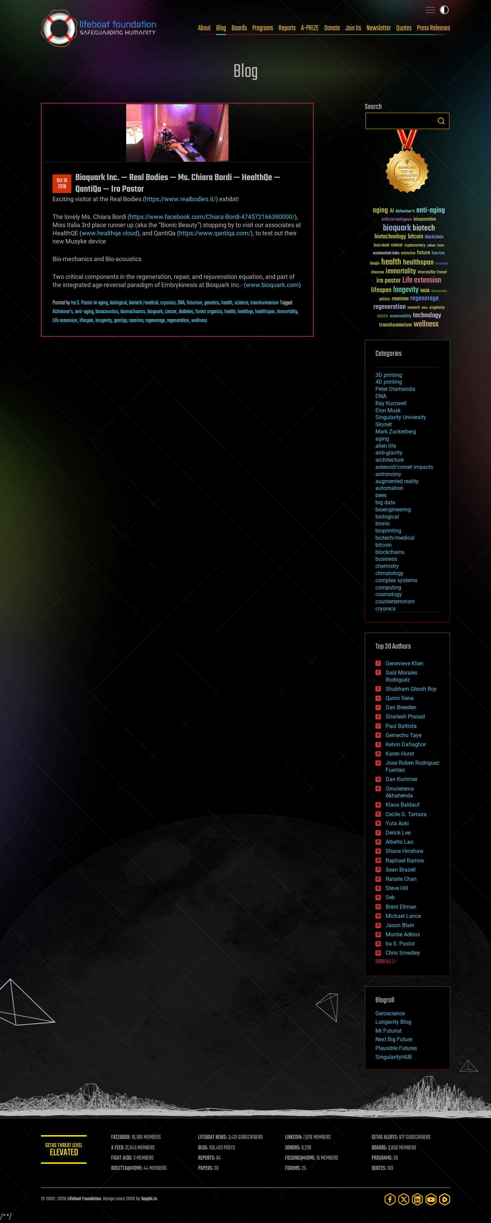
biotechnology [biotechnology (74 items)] (390, 236)
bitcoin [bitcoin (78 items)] (415, 236)
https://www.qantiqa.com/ (215, 233)
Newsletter (379, 28)
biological (118, 303)
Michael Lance (403, 916)
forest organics (208, 311)
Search (441, 121)
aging (103, 303)
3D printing (388, 375)
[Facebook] (390, 1199)
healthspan (265, 311)
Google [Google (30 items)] (375, 263)
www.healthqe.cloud (109, 233)
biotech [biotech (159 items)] (424, 228)
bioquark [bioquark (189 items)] (397, 228)
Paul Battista (401, 726)
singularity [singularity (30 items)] (437, 308)
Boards (239, 28)
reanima (136, 320)
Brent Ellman (401, 907)
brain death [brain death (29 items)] (381, 245)
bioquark (155, 311)
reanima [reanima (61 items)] (400, 299)
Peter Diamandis (395, 389)
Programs (262, 28)
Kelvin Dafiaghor (406, 744)
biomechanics (132, 311)
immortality (287, 311)
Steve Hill (397, 888)
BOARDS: (380, 1148)
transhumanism (264, 303)
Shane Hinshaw (404, 851)
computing (388, 587)
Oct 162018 (62, 184)
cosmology (388, 594)
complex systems (396, 580)
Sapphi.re (149, 1199)
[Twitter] (403, 1199)
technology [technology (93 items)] (427, 316)
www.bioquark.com (272, 284)
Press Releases (433, 28)
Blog (221, 28)
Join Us (353, 28)
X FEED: (119, 1148)
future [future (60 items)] (423, 253)
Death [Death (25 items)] (440, 246)
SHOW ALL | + (385, 961)
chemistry (387, 566)
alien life (385, 446)
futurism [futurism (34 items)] (438, 253)
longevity (103, 320)
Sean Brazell (401, 870)
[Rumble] (444, 1199)
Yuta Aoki (397, 823)
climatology (389, 573)
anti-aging (84, 311)
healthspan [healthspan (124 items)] (418, 262)
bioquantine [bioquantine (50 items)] (425, 219)
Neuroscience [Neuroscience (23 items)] (439, 291)
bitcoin (383, 545)
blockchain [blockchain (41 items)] (434, 237)
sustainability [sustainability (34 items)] (400, 316)
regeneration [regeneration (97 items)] (389, 307)
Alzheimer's (63, 311)
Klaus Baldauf (403, 804)
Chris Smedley (403, 953)
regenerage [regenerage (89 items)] (424, 298)
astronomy (388, 474)
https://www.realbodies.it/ (180, 199)
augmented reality (397, 481)
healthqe (245, 311)
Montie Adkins (403, 934)
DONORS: (293, 1148)
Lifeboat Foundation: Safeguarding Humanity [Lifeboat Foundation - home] (99, 28)
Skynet (383, 424)
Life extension (65, 320)
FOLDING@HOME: (301, 1158)
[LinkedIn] (417, 1199)
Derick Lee (398, 832)
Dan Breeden (401, 707)
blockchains (389, 552)
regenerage (155, 320)
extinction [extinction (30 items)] (408, 253)
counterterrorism (395, 601)
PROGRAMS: (382, 1158)
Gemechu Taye (403, 735)
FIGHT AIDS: (123, 1158)
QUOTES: (379, 1168)
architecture (389, 460)
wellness (199, 320)
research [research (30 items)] (413, 308)
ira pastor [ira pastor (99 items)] (388, 281)
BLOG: (204, 1148)
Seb (390, 897)
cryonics (168, 303)
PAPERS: (206, 1168)
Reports (287, 28)
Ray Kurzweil (390, 403)
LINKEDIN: (294, 1137)
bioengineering (393, 509)
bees (381, 495)
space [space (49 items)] (382, 316)
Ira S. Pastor (82, 303)
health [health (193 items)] (391, 262)
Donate (332, 28)
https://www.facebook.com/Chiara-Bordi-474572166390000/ (212, 216)
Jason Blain (400, 925)
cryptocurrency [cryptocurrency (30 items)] (415, 245)
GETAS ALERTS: (385, 1137)
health (227, 303)
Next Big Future (393, 1039)
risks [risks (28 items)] (424, 308)
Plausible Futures (396, 1048)
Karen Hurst (400, 753)
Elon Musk (388, 410)
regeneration (178, 320)
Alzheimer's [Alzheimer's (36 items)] (405, 211)
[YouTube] (431, 1199)
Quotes (404, 28)
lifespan (86, 320)
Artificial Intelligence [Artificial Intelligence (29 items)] (397, 220)
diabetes (186, 311)
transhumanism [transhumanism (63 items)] (395, 325)
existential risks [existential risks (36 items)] (386, 253)
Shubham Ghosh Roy (411, 689)
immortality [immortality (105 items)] (401, 271)
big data (385, 502)
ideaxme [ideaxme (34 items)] (377, 272)
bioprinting (388, 530)
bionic (382, 523)
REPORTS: (208, 1158)
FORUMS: (294, 1168)
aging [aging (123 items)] (380, 210)
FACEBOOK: (123, 1137)
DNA (181, 303)
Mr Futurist (388, 1031)
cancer (171, 311)
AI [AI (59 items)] (392, 211)
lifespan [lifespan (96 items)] (381, 290)
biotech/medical (143, 303)
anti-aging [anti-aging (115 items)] (430, 210)
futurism (194, 303)
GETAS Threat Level (64, 1150)
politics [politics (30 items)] (384, 299)
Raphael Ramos (405, 860)
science (241, 303)
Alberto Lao (399, 842)
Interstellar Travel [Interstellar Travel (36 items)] (432, 272)
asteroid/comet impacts (404, 467)
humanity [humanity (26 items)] (441, 264)
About (204, 28)
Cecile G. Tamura (406, 814)
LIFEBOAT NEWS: (213, 1137)
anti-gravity (388, 452)
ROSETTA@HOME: (129, 1168)
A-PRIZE (310, 28)
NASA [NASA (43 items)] (425, 291)
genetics (211, 303)
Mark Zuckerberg (395, 431)
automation (389, 488)
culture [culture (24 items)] (431, 246)
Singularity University (400, 417)
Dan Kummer (401, 779)
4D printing (388, 382)
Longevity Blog (393, 1022)
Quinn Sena (400, 698)
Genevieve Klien (404, 663)
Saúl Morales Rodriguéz (401, 676)
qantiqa (120, 320)
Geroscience (390, 1013)
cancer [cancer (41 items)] (397, 245)
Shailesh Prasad (405, 716)
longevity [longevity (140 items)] (406, 290)
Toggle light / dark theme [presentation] (444, 9)
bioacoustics (106, 311)
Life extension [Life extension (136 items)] (421, 280)
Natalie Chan (401, 879)
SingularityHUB (393, 1057)
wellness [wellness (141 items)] (426, 324)
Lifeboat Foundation (84, 1199)
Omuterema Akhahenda (400, 792)
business (386, 559)
